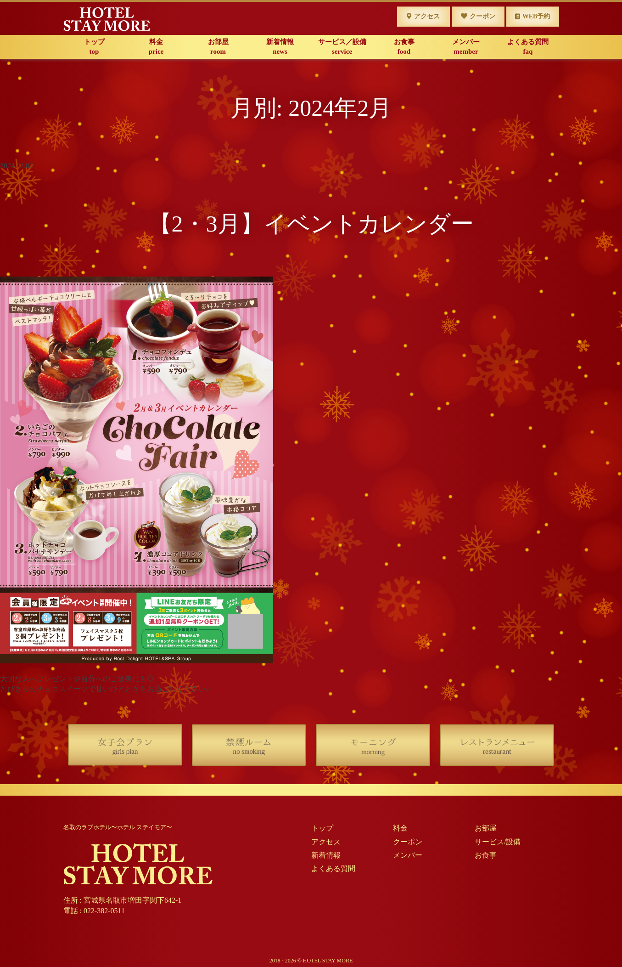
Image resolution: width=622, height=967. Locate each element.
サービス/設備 (498, 842)
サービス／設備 (342, 47)
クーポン (478, 16)
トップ (94, 47)
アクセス (423, 16)
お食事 (404, 47)
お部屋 (218, 47)
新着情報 (280, 47)
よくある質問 (528, 47)
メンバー (466, 47)
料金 (156, 47)
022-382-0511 (104, 911)
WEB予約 (532, 16)
